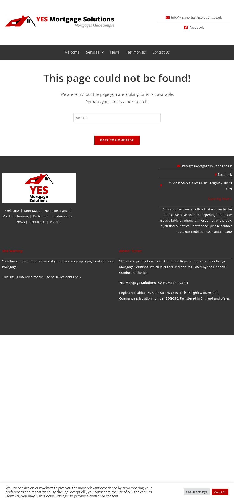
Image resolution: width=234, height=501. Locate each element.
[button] (95, 52)
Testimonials (136, 52)
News (114, 52)
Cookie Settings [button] (196, 492)
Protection (40, 216)
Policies (55, 222)
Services (95, 52)
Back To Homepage (117, 140)
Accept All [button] (220, 492)
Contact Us (161, 52)
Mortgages (32, 210)
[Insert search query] (117, 117)
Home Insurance (57, 210)
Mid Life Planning (15, 216)
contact (217, 231)
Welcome (71, 52)
